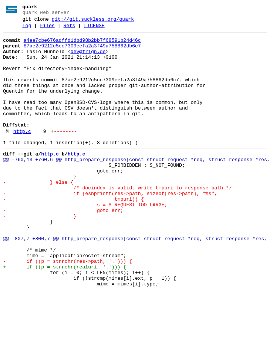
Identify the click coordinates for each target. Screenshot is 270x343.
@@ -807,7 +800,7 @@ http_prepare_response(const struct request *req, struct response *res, (135, 280)
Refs (69, 29)
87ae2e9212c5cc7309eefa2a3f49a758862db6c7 (82, 51)
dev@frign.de (88, 58)
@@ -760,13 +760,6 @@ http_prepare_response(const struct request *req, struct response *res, (136, 185)
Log (27, 29)
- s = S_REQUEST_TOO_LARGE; (85, 239)
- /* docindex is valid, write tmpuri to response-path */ (117, 219)
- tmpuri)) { (73, 233)
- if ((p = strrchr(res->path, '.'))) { (67, 307)
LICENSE (94, 29)
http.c (22, 154)
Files (47, 29)
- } (39, 253)
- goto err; (63, 246)
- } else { (38, 212)
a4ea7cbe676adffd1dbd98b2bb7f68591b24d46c (82, 44)
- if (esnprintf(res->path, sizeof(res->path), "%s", (110, 226)
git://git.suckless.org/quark (93, 21)
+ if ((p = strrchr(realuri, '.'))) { (64, 314)
